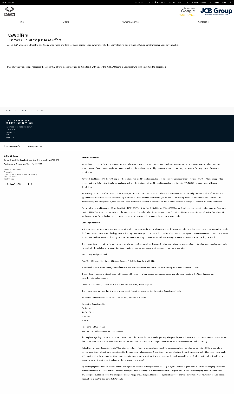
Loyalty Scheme (218, 2)
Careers (140, 2)
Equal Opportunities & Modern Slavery (20, 174)
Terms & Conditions (12, 170)
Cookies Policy (10, 176)
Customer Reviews (196, 2)
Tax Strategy (9, 179)
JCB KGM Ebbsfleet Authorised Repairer (19, 122)
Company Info (12, 146)
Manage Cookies (35, 146)
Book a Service (157, 2)
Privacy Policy (9, 172)
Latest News (176, 2)
